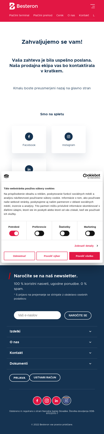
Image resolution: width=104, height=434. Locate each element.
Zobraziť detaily (84, 245)
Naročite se (78, 315)
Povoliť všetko (84, 255)
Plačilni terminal (19, 15)
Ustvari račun (45, 377)
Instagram (68, 145)
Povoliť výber (52, 255)
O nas (71, 15)
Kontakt (84, 15)
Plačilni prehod (42, 15)
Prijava (19, 378)
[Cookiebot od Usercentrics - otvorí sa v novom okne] (85, 176)
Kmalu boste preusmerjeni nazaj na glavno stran (52, 88)
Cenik (60, 15)
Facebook (29, 145)
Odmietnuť (19, 255)
